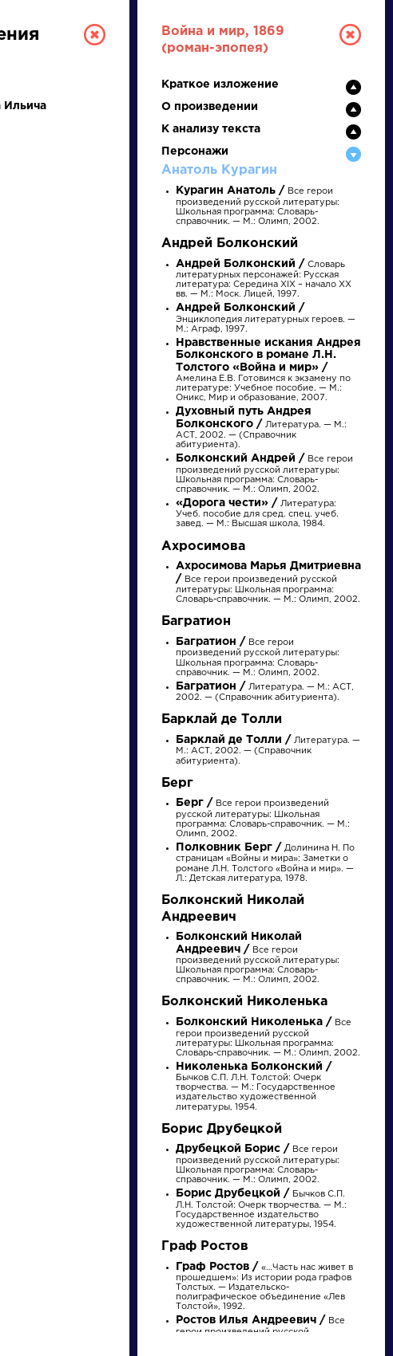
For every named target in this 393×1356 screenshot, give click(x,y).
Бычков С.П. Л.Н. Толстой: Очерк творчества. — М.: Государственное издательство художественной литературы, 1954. (255, 1087)
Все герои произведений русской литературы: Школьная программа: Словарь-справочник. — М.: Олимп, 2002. (257, 206)
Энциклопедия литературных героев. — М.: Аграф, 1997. (265, 318)
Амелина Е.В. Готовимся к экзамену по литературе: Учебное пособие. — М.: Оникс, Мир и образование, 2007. (268, 371)
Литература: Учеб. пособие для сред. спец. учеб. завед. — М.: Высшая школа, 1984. (257, 514)
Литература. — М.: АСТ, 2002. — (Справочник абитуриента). (261, 428)
